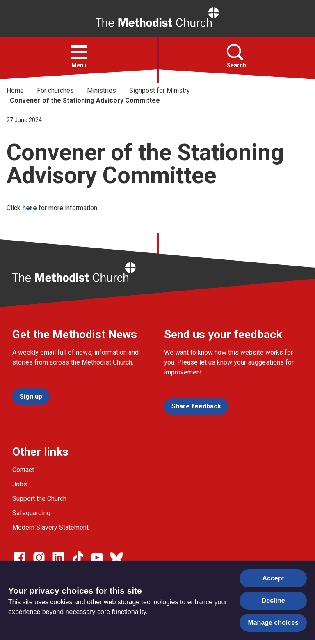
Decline (273, 600)
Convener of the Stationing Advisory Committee (85, 100)
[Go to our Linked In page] (58, 557)
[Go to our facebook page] (19, 557)
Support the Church (39, 498)
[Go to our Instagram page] (39, 557)
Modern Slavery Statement (50, 527)
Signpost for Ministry (159, 90)
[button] (79, 52)
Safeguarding (31, 513)
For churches (55, 90)
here (29, 208)
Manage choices (273, 622)
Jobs (19, 484)
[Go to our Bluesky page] (116, 557)
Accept (273, 578)
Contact (23, 470)
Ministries (101, 90)
